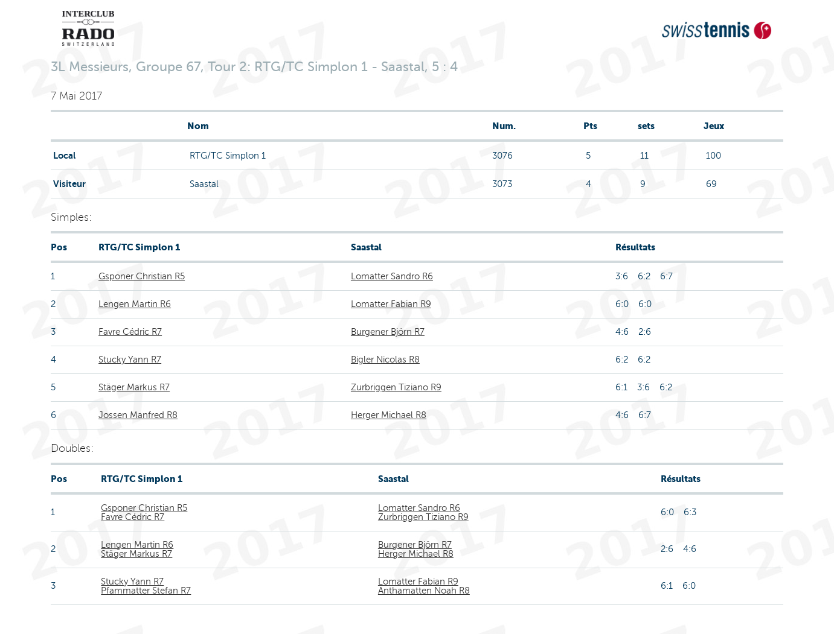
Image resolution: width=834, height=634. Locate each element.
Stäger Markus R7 (134, 387)
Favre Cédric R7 (130, 332)
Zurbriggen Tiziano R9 (396, 387)
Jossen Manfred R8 (138, 415)
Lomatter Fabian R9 (391, 304)
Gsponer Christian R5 (141, 276)
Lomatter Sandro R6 (392, 276)
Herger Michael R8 (388, 415)
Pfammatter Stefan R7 (146, 590)
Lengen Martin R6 (134, 304)
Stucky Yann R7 (129, 359)
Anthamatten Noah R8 (424, 590)
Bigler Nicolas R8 (385, 359)
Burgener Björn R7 (388, 332)
